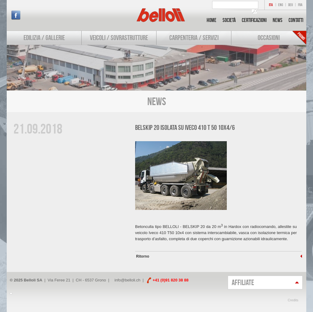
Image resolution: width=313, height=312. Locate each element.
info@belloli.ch (128, 280)
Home (211, 20)
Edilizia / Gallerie (44, 38)
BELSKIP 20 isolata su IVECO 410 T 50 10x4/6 (185, 127)
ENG (280, 4)
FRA (300, 4)
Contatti (296, 20)
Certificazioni (254, 20)
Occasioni (269, 38)
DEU (290, 4)
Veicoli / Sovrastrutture (119, 38)
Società (229, 20)
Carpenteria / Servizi (194, 38)
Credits (293, 300)
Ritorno (142, 256)
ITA (271, 4)
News (277, 20)
